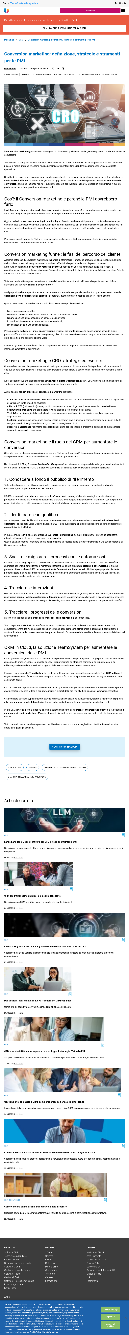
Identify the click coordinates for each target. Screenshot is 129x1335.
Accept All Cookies (110, 1325)
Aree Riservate (94, 1256)
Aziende (26, 74)
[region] (64, 1317)
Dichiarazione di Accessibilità (101, 1270)
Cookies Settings (110, 1309)
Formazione (51, 1281)
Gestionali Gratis (12, 1277)
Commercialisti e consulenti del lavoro (54, 74)
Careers (49, 1277)
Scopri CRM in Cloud (64, 746)
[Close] (126, 1318)
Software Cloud (12, 1266)
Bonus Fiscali (10, 1288)
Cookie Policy (93, 1266)
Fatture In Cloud (12, 1259)
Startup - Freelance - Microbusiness (98, 74)
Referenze (50, 1263)
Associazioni (11, 74)
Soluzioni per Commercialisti (18, 1263)
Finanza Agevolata (13, 1284)
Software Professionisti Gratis (19, 1281)
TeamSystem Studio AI (15, 1256)
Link (88, 1277)
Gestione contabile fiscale (17, 1270)
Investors (50, 1273)
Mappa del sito (94, 1273)
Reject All (110, 1317)
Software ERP (11, 1252)
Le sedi (48, 1259)
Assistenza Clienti (95, 1252)
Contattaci (90, 10)
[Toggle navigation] (123, 10)
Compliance (51, 1270)
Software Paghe (12, 1273)
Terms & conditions (96, 1259)
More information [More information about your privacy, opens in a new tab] (50, 1332)
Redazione (10, 68)
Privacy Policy (94, 1263)
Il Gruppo (49, 1252)
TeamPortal (92, 1281)
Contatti (49, 1256)
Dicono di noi (51, 1266)
